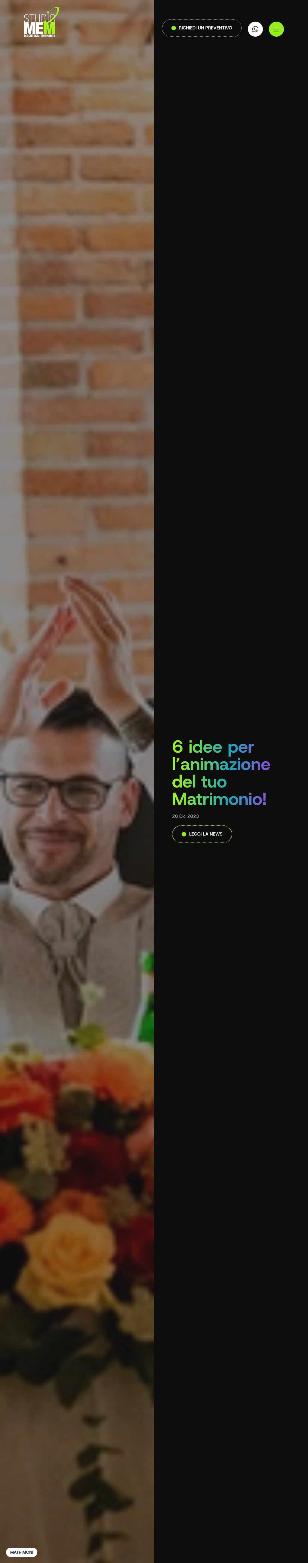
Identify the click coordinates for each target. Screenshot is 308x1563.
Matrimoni (21, 1552)
